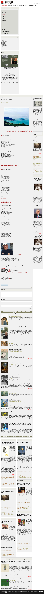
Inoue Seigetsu (11, 351)
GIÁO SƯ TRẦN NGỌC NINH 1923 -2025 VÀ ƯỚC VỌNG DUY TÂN (7, 443)
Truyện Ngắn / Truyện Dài (22, 440)
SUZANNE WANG (21, 477)
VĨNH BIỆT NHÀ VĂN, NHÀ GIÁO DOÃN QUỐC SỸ (38, 179)
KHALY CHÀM (3, 43)
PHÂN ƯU (38, 205)
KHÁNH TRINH (3, 44)
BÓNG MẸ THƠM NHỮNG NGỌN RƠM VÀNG (17, 362)
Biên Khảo (3, 440)
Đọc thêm (29, 320)
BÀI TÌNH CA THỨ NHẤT (7, 513)
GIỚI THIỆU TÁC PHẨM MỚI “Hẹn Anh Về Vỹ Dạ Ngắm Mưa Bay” (13, 578)
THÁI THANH (11, 414)
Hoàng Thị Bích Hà (6, 555)
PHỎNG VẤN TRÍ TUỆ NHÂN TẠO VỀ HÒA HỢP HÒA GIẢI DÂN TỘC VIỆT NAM (24, 515)
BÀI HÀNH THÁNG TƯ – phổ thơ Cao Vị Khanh (37, 161)
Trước (28, 287)
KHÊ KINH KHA (4, 46)
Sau (30, 287)
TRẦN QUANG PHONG (12, 364)
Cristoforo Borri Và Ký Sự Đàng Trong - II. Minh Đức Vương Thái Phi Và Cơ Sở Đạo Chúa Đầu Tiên (8, 480)
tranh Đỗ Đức (14, 393)
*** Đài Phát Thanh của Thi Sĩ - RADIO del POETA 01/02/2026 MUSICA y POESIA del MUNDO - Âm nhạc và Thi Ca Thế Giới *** (20, 424)
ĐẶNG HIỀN (11, 329)
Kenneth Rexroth (3, 42)
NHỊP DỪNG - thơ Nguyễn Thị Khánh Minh (7, 492)
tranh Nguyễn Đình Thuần (17, 401)
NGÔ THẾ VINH (12, 565)
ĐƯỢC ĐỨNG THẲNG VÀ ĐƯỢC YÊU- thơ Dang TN (18, 313)
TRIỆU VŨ (10, 525)
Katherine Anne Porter (4, 41)
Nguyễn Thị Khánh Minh (4, 500)
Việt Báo (37, 246)
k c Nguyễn (3, 39)
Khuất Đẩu (3, 50)
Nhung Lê (28, 506)
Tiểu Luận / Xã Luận (21, 480)
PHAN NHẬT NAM (25, 548)
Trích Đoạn (8, 559)
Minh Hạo (10, 378)
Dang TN (14, 508)
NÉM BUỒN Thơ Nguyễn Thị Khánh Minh (36, 156)
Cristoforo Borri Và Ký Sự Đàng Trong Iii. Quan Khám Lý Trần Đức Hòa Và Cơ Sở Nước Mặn (8, 477)
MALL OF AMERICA (22, 476)
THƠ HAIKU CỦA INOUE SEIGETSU (16, 349)
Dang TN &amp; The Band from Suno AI (15, 316)
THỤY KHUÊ (5, 478)
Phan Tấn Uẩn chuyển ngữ (27, 477)
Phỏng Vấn (19, 511)
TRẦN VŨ (21, 548)
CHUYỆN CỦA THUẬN (22, 471)
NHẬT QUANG (11, 343)
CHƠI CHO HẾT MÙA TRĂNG (22, 442)
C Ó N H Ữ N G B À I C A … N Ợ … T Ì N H (8, 522)
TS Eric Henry (17, 565)
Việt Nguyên (11, 401)
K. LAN (2, 40)
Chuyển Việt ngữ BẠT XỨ (18, 351)
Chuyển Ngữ (23, 559)
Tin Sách (3, 559)
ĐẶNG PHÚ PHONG (4, 102)
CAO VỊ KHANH (8, 511)
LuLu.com (16, 77)
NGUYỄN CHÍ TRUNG (12, 428)
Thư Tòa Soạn (36, 96)
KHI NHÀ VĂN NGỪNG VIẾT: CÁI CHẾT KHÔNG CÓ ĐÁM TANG (23, 484)
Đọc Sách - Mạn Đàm (15, 559)
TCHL (38, 190)
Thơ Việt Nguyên (12, 399)
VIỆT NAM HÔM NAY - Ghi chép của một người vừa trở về (19, 326)
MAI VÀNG (11, 411)
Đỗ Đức (10, 393)
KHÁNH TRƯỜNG (4, 45)
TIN (34, 175)
